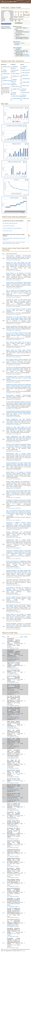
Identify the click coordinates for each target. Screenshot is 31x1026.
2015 (3, 764)
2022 (3, 643)
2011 (3, 892)
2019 (3, 733)
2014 (3, 700)
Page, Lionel (25, 70)
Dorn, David (15, 73)
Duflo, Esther (25, 75)
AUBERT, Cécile (16, 89)
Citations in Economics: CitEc (9, 1)
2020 (3, 852)
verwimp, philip (25, 82)
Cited (26, 636)
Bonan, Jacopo (6, 84)
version (18, 659)
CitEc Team (22, 950)
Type (22, 636)
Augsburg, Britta (16, 98)
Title (8, 636)
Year (4, 253)
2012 (3, 902)
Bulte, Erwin (25, 92)
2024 (3, 672)
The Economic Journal (7, 230)
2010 (3, 882)
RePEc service (8, 949)
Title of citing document (12, 253)
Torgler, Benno (25, 98)
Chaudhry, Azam (6, 80)
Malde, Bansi (16, 96)
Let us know (26, 55)
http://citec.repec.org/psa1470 (21, 50)
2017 (3, 724)
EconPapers (17, 43)
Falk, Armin (25, 72)
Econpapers (13, 270)
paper (20, 270)
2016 (3, 679)
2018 (3, 655)
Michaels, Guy (16, 76)
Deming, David (6, 73)
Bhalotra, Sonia (6, 66)
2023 (3, 773)
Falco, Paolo (15, 86)
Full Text (9, 648)
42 (28, 37)
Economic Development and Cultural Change (12, 228)
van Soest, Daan (26, 78)
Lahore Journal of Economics (9, 225)
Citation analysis (14, 648)
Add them (26, 54)
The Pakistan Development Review (10, 223)
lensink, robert (25, 85)
